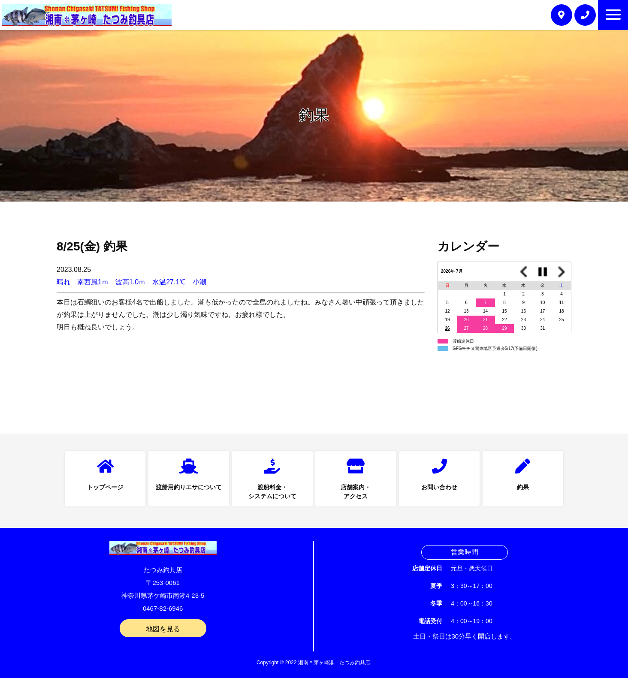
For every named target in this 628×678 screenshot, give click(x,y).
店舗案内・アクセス (356, 492)
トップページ (105, 487)
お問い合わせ (439, 487)
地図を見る (163, 629)
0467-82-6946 (163, 608)
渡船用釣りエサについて (189, 487)
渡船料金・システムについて (272, 492)
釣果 (523, 487)
